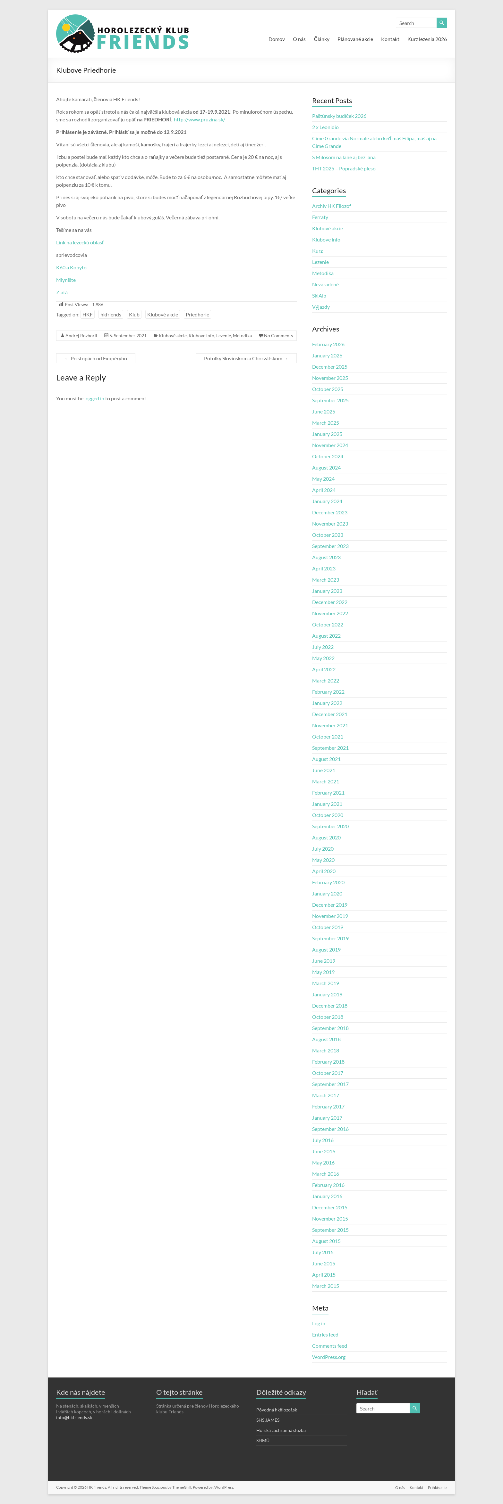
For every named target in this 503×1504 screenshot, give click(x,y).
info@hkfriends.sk (74, 1417)
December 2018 (329, 1005)
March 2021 (325, 781)
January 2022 (327, 703)
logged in (94, 398)
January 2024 (327, 501)
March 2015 (325, 1286)
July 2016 (323, 1140)
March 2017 (325, 1095)
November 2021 (330, 725)
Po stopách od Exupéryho (95, 358)
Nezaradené (325, 284)
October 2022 (327, 624)
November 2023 (330, 523)
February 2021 (328, 792)
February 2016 (328, 1185)
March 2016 (325, 1174)
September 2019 (330, 938)
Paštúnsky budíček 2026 (339, 116)
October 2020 (327, 815)
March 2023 (325, 579)
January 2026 (327, 355)
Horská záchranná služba (281, 1430)
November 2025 (330, 378)
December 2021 (329, 714)
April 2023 (324, 568)
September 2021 (330, 748)
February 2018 (328, 1062)
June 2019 (323, 961)
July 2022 (323, 647)
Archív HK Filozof (331, 206)
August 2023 (326, 557)
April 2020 (324, 871)
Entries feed (325, 1334)
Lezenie (223, 335)
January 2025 (327, 434)
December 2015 (329, 1207)
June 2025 (323, 411)
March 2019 (325, 983)
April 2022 (324, 669)
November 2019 (330, 916)
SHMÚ (262, 1440)
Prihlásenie (437, 1487)
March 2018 (325, 1050)
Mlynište (66, 280)
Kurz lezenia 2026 (427, 39)
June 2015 (323, 1263)
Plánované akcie (355, 39)
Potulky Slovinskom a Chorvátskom (246, 358)
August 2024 (326, 467)
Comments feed (329, 1346)
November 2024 (330, 445)
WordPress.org (328, 1357)
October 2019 (327, 927)
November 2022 (330, 613)
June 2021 (323, 770)
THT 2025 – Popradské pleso (344, 168)
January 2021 (327, 804)
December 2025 (329, 367)
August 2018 (326, 1039)
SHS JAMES (267, 1420)
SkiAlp (319, 295)
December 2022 (329, 602)
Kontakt (390, 39)
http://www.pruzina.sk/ (199, 119)
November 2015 (330, 1218)
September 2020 (330, 826)
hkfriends (110, 314)
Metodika (242, 335)
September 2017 (330, 1084)
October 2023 (327, 535)
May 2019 (323, 972)
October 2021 (327, 736)
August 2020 (326, 837)
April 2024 (324, 490)
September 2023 (330, 546)
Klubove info (201, 335)
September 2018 (330, 1028)
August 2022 (326, 636)
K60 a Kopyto (71, 267)
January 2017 (327, 1118)
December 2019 (329, 905)
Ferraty (320, 217)
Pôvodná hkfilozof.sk (276, 1409)
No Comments (278, 335)
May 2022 (323, 658)
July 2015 (323, 1252)
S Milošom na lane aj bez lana (344, 157)
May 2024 (323, 479)
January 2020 (327, 893)
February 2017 (328, 1106)
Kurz (317, 251)
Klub (134, 314)
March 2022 (325, 680)
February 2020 (328, 882)
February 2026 (328, 344)
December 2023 (329, 512)
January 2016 (327, 1196)
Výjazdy (321, 307)
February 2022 (328, 692)
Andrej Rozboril (81, 335)
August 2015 (326, 1241)
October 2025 (327, 389)
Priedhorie (197, 314)
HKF (87, 314)
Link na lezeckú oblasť (80, 242)
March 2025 (325, 423)
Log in (318, 1323)
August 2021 (326, 759)
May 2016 (323, 1162)
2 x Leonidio (325, 127)
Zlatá (62, 292)
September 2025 (330, 400)
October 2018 (327, 1017)
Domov (277, 39)
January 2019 (327, 994)
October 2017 (327, 1073)
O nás (299, 39)
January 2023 (327, 591)
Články (321, 39)
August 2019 (326, 949)
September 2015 (330, 1230)
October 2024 (327, 456)
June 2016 (323, 1151)
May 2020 (323, 860)
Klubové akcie (162, 314)
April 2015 (324, 1274)
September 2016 (330, 1129)
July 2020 (323, 849)
